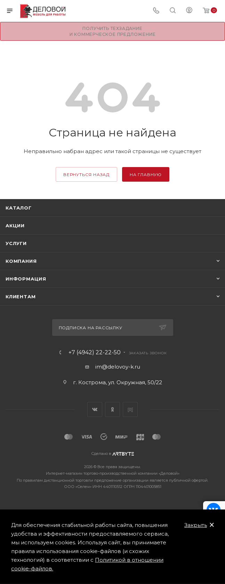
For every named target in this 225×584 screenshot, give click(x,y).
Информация (26, 279)
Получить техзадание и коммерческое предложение (113, 31)
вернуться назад (86, 174)
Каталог (19, 208)
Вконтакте (94, 409)
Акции (15, 225)
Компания (21, 261)
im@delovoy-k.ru (117, 366)
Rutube (130, 409)
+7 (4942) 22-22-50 (95, 352)
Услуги (16, 243)
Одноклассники (112, 409)
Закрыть (195, 525)
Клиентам (20, 296)
